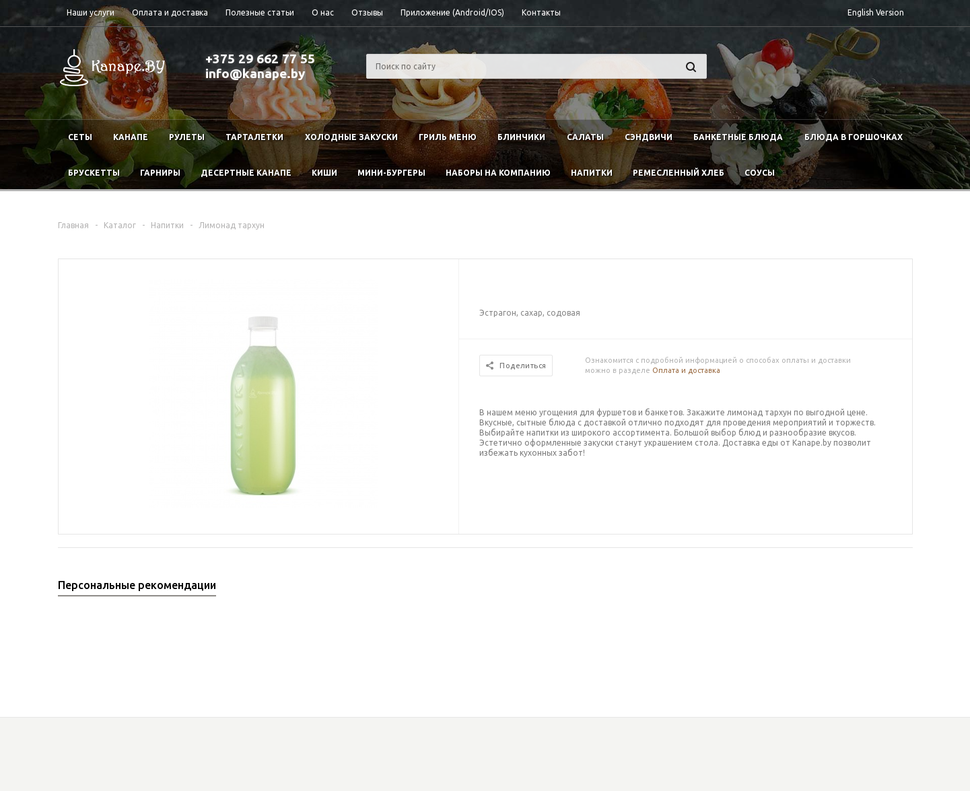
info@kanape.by (255, 73)
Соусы (759, 172)
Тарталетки (254, 137)
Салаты (585, 137)
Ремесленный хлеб (678, 172)
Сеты (80, 137)
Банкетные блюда (738, 137)
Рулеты (187, 137)
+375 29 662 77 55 (260, 58)
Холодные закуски (351, 137)
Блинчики (521, 137)
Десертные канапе (246, 172)
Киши (324, 172)
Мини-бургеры (391, 172)
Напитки (592, 172)
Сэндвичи (648, 137)
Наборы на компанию (498, 172)
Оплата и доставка (686, 370)
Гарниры (160, 172)
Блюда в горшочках (853, 137)
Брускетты (94, 172)
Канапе (130, 137)
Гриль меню (448, 137)
